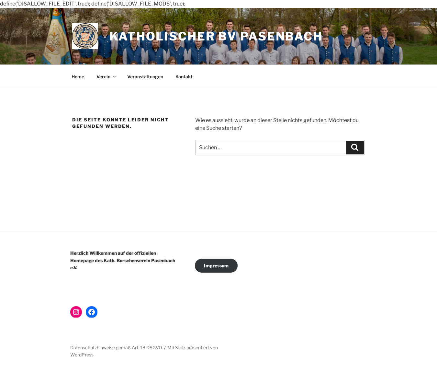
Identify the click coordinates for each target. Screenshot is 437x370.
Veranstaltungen (145, 76)
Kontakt (184, 76)
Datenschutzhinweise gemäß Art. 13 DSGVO (116, 347)
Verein (106, 76)
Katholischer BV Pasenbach (216, 36)
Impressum (216, 265)
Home (78, 76)
